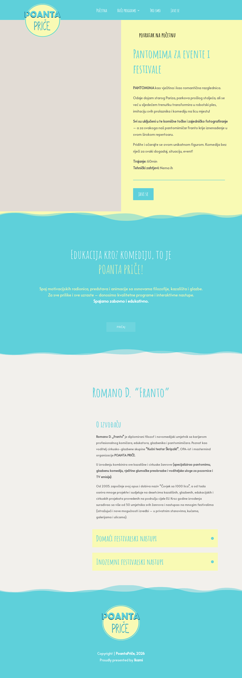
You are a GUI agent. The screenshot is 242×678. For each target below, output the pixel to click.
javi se (143, 194)
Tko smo (155, 11)
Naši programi (126, 11)
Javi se (175, 11)
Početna (101, 11)
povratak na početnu (157, 35)
